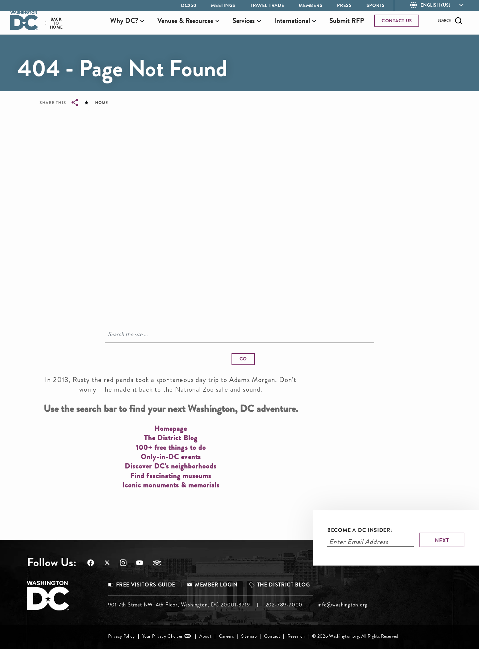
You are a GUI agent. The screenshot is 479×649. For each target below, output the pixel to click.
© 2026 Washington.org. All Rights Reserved (355, 636)
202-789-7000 (284, 604)
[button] (243, 359)
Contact (272, 636)
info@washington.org (342, 604)
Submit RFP (346, 24)
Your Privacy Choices (162, 636)
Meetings (223, 5)
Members (310, 5)
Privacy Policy (121, 636)
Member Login (216, 584)
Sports (376, 5)
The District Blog (283, 584)
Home (101, 103)
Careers (226, 636)
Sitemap (249, 636)
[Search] (239, 334)
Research (296, 636)
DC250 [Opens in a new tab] (189, 5)
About (205, 636)
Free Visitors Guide (145, 584)
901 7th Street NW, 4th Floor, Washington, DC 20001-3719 (179, 604)
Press (344, 5)
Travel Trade (267, 5)
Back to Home (52, 27)
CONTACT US (397, 24)
